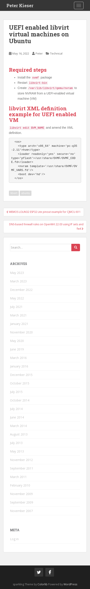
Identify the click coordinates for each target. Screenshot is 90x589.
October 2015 (19, 383)
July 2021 (16, 307)
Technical (56, 53)
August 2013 (19, 434)
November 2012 (21, 460)
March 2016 (18, 358)
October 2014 (19, 400)
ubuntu (25, 193)
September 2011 (21, 468)
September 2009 (21, 502)
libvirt (13, 193)
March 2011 (18, 477)
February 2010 (20, 485)
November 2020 (21, 332)
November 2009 (21, 494)
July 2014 (16, 409)
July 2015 (16, 392)
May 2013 (17, 451)
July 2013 (16, 443)
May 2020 (17, 341)
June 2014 (17, 417)
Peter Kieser (20, 5)
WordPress (70, 584)
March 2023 (18, 281)
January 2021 (19, 324)
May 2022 (17, 298)
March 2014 (18, 426)
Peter (39, 53)
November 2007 (21, 511)
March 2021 (18, 315)
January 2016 (19, 366)
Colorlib (42, 584)
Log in (14, 539)
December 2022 (21, 290)
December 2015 (21, 375)
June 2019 (17, 349)
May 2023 (17, 273)
